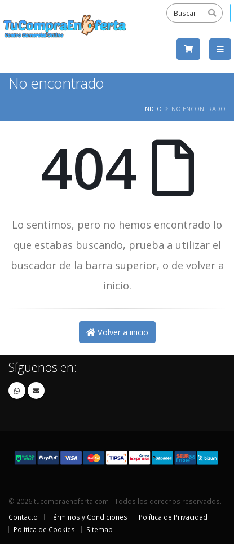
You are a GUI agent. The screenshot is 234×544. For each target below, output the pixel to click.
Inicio (152, 108)
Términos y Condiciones (88, 516)
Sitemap (99, 529)
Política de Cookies (44, 529)
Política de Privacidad (173, 516)
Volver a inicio (117, 332)
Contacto (23, 516)
